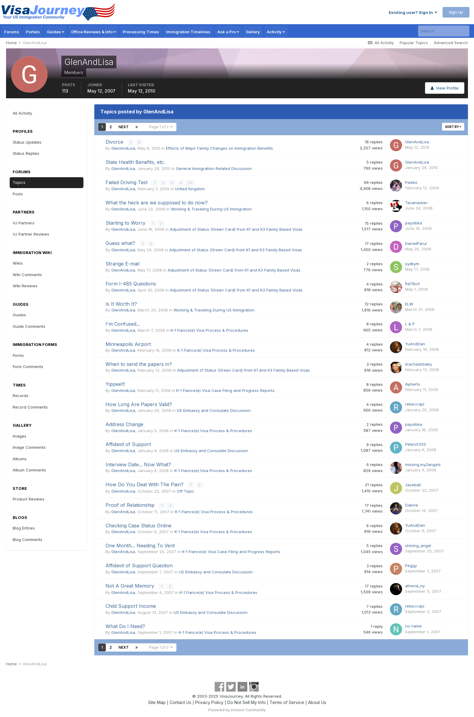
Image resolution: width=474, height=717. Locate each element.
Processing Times (141, 31)
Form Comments (28, 366)
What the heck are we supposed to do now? (157, 202)
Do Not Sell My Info (246, 700)
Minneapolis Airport (128, 343)
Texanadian (416, 202)
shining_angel (418, 544)
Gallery (253, 31)
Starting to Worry (126, 222)
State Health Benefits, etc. (135, 162)
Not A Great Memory (131, 584)
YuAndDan (415, 343)
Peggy (411, 564)
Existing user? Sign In (413, 12)
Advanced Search (451, 42)
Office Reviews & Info (93, 31)
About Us (317, 700)
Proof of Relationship (131, 504)
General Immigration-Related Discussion (214, 168)
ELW (409, 302)
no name (413, 624)
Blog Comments (27, 539)
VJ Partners (23, 222)
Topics (19, 182)
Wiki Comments (27, 274)
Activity (276, 31)
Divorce (115, 142)
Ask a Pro (228, 31)
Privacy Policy (209, 700)
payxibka (413, 222)
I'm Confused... (123, 323)
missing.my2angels (423, 463)
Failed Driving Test (127, 182)
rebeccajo (414, 403)
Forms (18, 355)
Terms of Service (287, 700)
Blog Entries (24, 528)
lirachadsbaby (418, 362)
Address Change (124, 423)
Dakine (411, 503)
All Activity (22, 113)
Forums (11, 31)
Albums (20, 458)
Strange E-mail (122, 263)
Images (19, 436)
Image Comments (29, 447)
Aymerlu (412, 383)
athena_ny (415, 584)
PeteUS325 (415, 443)
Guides (55, 31)
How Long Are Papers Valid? (139, 403)
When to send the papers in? (139, 363)
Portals (33, 31)
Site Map (157, 700)
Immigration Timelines (188, 31)
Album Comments (29, 470)
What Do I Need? (125, 624)
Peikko (411, 182)
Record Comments (30, 407)
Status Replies (26, 153)
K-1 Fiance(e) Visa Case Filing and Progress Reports (225, 389)
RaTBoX (412, 282)
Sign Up (456, 12)
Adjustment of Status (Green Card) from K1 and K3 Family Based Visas (236, 228)
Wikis (18, 263)
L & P (410, 323)
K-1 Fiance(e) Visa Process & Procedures (209, 329)
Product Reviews (28, 499)
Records (20, 395)
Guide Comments (29, 326)
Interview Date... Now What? (138, 464)
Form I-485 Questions (131, 283)
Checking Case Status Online (138, 524)
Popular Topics (414, 42)
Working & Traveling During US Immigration (211, 208)
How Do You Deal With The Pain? (145, 484)
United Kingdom (190, 188)
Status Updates (27, 142)
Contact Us (180, 700)
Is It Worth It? (121, 303)
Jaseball (413, 483)
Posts (18, 193)
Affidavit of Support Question (139, 564)
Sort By (453, 127)
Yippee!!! (115, 383)
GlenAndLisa (123, 148)
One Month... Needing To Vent (140, 544)
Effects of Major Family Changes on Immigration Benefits (219, 148)
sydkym (412, 262)
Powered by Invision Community (237, 708)
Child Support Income (131, 604)
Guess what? (121, 243)
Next (123, 127)
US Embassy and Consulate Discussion (214, 409)
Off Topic (185, 489)
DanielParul (416, 242)
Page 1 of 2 (161, 127)
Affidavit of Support (128, 443)
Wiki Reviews (25, 285)
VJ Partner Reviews (31, 234)
